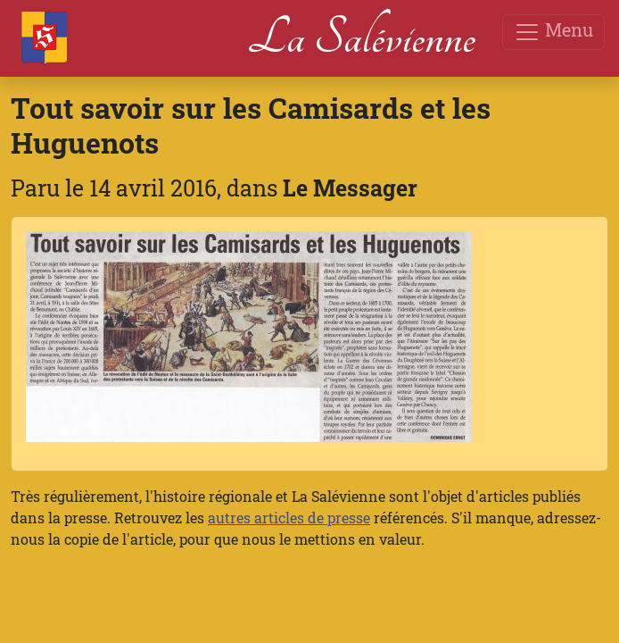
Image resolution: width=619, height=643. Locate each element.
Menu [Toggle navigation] (553, 32)
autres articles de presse (289, 517)
